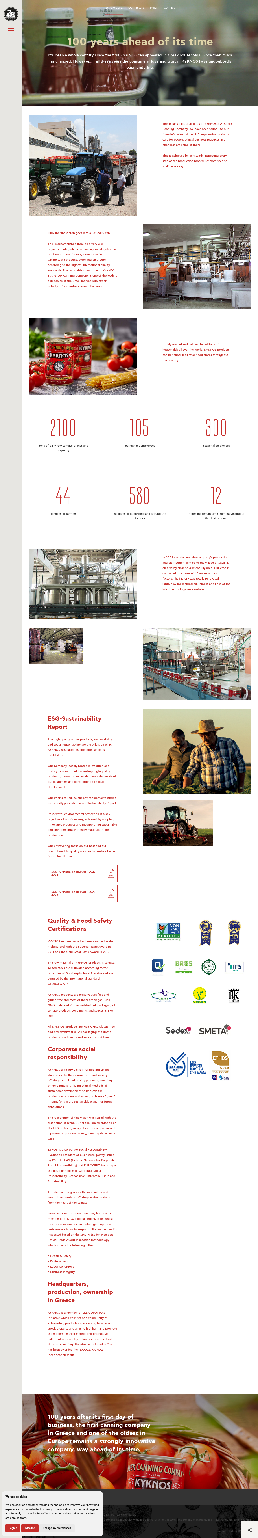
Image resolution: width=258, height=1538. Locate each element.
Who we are (114, 7)
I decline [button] (30, 1528)
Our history (136, 7)
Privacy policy (105, 1515)
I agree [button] (13, 1528)
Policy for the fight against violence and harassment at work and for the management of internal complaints (168, 1519)
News (154, 7)
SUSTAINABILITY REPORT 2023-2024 (74, 873)
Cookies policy (126, 1515)
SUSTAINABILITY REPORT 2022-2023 (73, 893)
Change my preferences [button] (57, 1528)
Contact (169, 7)
